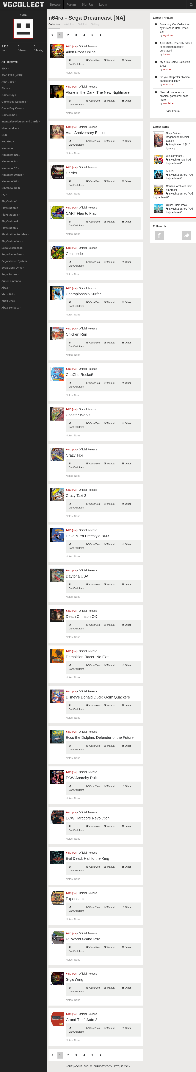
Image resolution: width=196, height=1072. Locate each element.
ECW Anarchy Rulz (82, 778)
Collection (54, 24)
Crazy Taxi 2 (76, 496)
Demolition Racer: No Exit (87, 657)
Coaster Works (78, 415)
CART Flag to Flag (81, 213)
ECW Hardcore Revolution (88, 818)
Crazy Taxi (74, 455)
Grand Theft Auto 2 (81, 1020)
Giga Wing (74, 979)
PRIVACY (125, 1066)
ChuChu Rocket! (79, 375)
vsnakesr (167, 69)
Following (39, 48)
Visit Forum (173, 111)
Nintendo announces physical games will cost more (174, 96)
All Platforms (9, 61)
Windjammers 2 (175, 155)
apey (172, 148)
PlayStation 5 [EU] (178, 144)
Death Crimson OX (81, 616)
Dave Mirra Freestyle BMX (88, 536)
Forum (71, 4)
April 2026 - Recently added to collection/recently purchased (176, 47)
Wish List (69, 24)
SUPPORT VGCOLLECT (106, 1066)
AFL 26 (170, 170)
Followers (23, 48)
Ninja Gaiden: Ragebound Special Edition (177, 137)
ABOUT (78, 1066)
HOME (69, 1066)
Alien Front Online (81, 52)
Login (103, 4)
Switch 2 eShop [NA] (179, 174)
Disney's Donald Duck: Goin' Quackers (98, 697)
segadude (168, 35)
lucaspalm (168, 84)
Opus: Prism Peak (176, 204)
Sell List (82, 24)
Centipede (74, 254)
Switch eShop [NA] (178, 159)
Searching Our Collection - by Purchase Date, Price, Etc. (175, 28)
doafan (166, 54)
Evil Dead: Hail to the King (87, 858)
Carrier (71, 173)
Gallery (95, 24)
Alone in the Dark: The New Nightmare (98, 92)
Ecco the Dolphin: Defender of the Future (100, 737)
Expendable (76, 899)
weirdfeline (168, 103)
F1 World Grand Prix (83, 939)
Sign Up (87, 4)
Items (7, 48)
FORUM (88, 1066)
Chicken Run (76, 334)
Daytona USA (77, 576)
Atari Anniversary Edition (86, 133)
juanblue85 (176, 163)
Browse (55, 4)
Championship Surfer (83, 294)
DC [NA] (71, 46)
